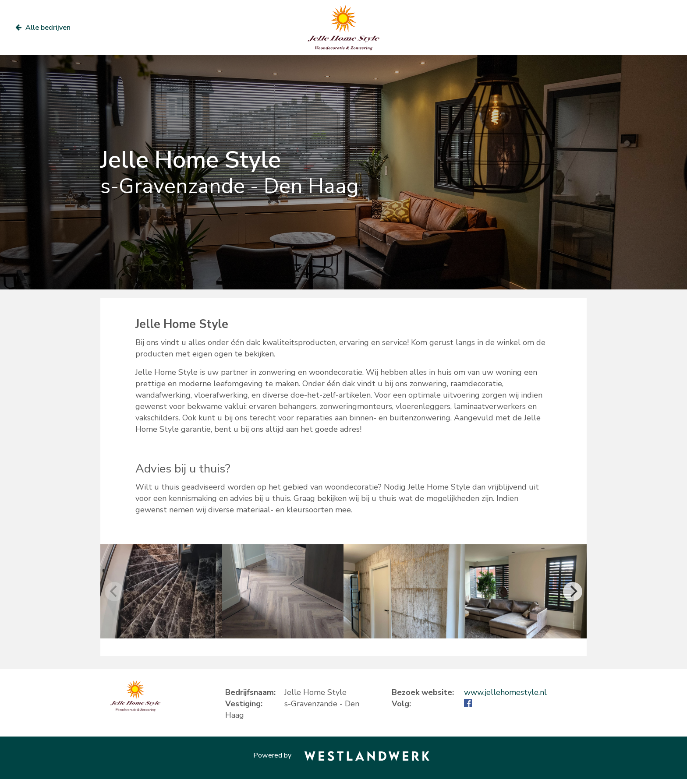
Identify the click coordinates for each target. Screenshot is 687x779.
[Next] (572, 591)
